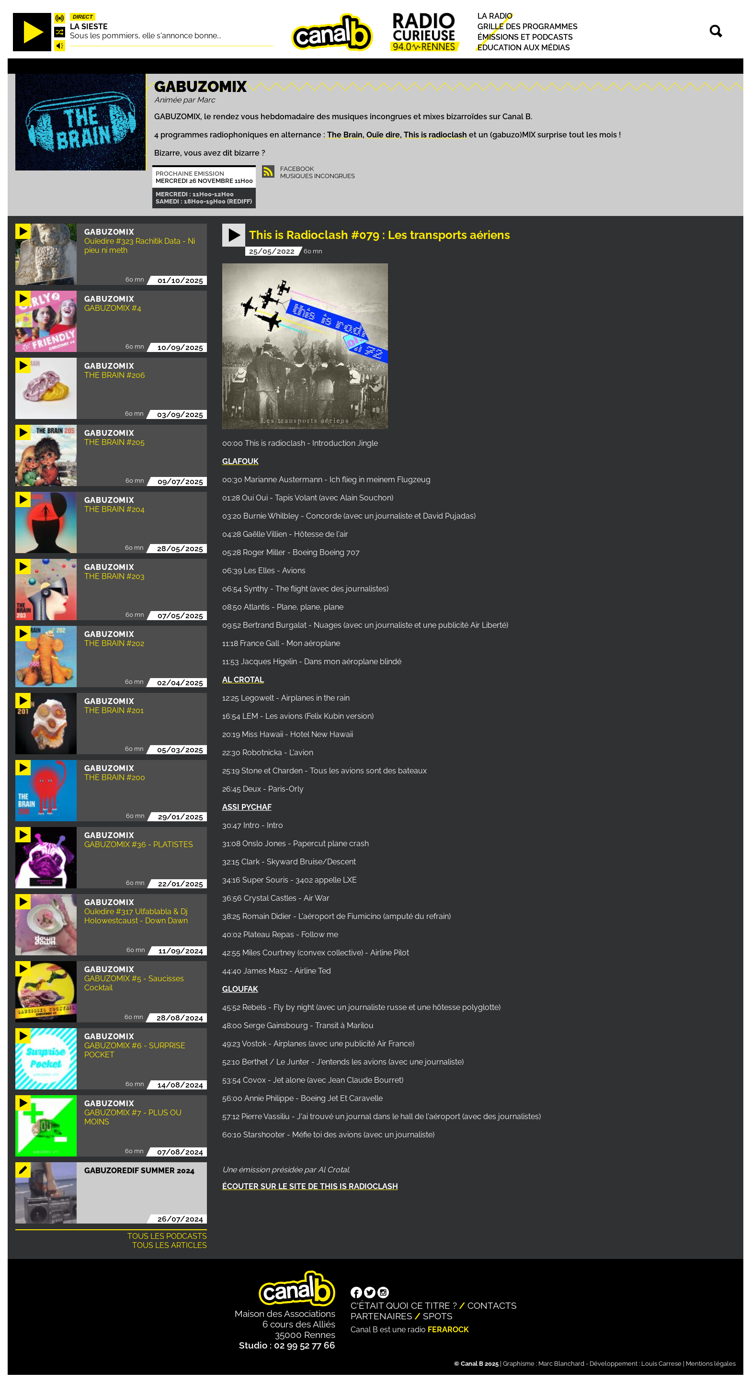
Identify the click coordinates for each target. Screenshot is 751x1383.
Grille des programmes (528, 26)
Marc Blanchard (561, 1363)
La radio (495, 16)
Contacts (492, 1305)
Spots (438, 1316)
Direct (83, 17)
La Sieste (89, 26)
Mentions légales (711, 1363)
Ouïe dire (383, 134)
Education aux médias (524, 48)
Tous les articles (169, 1245)
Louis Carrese (661, 1363)
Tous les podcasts (167, 1236)
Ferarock (448, 1329)
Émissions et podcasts (525, 37)
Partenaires (381, 1316)
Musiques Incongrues (317, 176)
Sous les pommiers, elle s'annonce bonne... (145, 35)
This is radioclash (435, 134)
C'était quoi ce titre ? (404, 1305)
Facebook (297, 168)
